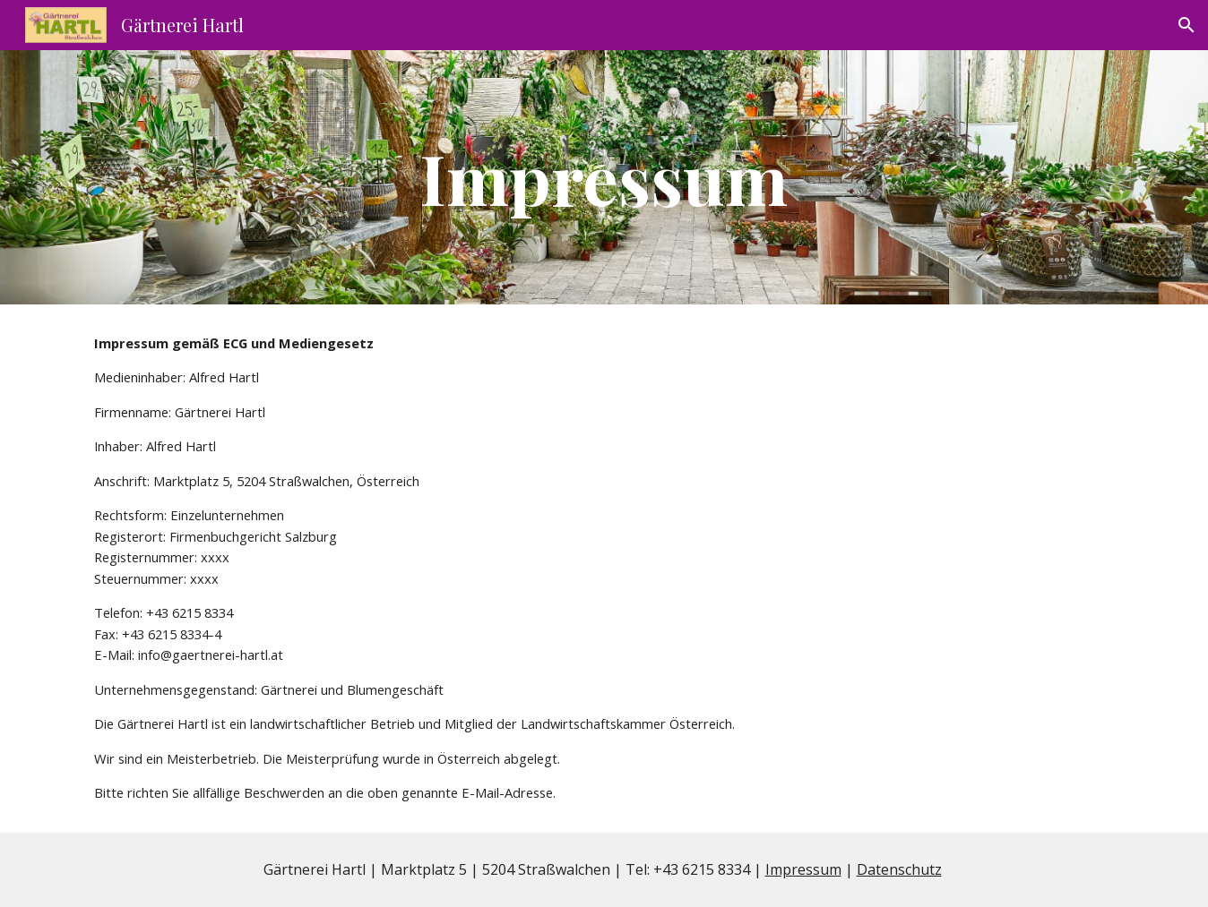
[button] (1186, 25)
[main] (604, 177)
